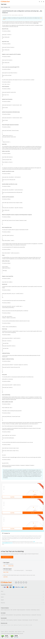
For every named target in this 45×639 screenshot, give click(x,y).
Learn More (12, 512)
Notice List (20, 631)
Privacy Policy (11, 631)
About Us (6, 631)
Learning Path (34, 614)
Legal (16, 631)
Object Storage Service (21, 609)
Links (23, 631)
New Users (39, 614)
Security (38, 609)
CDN (11, 609)
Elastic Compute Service (5, 609)
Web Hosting (33, 609)
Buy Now (32, 512)
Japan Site (3, 614)
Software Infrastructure (26, 614)
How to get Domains (17, 614)
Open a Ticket (5, 572)
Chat (4, 565)
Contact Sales (10, 565)
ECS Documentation (9, 614)
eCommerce (28, 609)
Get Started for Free (7, 557)
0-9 (31, 625)
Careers (2, 631)
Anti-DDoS (15, 609)
